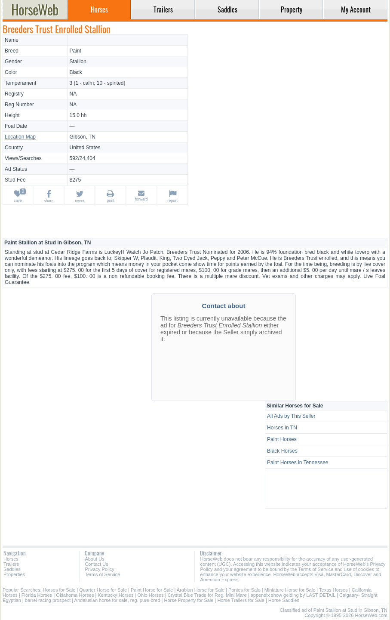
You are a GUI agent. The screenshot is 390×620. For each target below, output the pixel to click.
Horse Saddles (283, 600)
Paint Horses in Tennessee (298, 463)
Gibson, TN (82, 137)
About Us (94, 558)
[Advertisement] (289, 94)
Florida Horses (36, 595)
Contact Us (96, 564)
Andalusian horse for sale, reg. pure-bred (117, 600)
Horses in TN (282, 428)
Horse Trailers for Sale (240, 600)
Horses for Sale (59, 589)
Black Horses (282, 451)
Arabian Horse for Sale (200, 589)
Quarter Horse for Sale (103, 589)
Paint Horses (282, 439)
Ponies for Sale (244, 589)
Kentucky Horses (115, 595)
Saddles (12, 569)
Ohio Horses (151, 595)
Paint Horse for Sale (152, 589)
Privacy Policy (99, 569)
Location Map (20, 137)
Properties (14, 574)
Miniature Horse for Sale (290, 589)
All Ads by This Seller (291, 416)
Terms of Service (102, 574)
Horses (10, 558)
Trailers (11, 564)
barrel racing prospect (48, 600)
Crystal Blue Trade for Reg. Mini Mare (207, 595)
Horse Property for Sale (189, 600)
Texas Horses (333, 589)
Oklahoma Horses (75, 595)
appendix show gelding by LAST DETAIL (293, 595)
